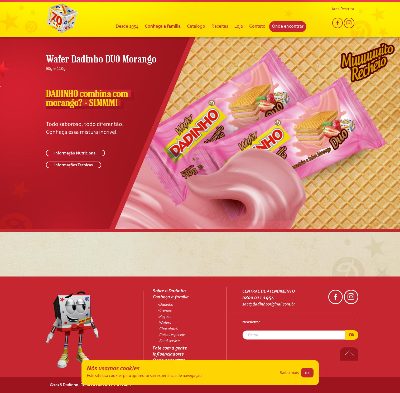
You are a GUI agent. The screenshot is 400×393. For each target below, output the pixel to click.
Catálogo (196, 26)
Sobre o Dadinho (169, 291)
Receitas (219, 26)
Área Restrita (342, 9)
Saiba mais (289, 373)
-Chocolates (168, 329)
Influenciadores (168, 354)
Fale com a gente (170, 348)
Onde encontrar (287, 26)
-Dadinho (165, 305)
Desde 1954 (127, 26)
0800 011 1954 (258, 297)
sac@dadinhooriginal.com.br (268, 304)
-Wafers (164, 323)
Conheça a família (163, 26)
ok (307, 373)
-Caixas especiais (171, 335)
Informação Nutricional (75, 153)
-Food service (169, 341)
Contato (257, 26)
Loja (238, 26)
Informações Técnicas (73, 165)
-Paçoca (165, 317)
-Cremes (165, 311)
